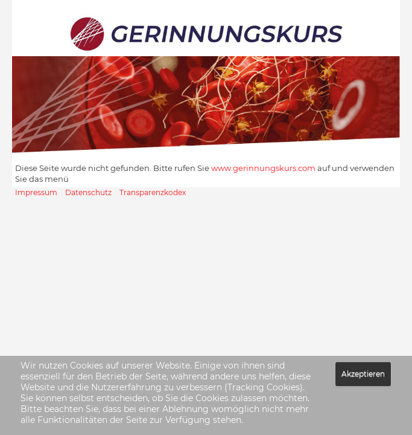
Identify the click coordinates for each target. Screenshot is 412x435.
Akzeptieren (363, 373)
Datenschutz (88, 192)
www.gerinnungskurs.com (263, 168)
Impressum (36, 192)
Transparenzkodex (152, 192)
